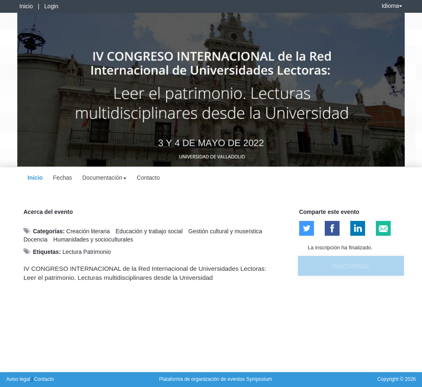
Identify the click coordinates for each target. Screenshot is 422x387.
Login (51, 6)
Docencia (35, 239)
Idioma (392, 5)
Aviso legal (18, 379)
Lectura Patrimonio (86, 252)
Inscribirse (351, 266)
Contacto (148, 177)
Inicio (26, 6)
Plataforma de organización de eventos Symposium (215, 379)
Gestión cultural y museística (225, 231)
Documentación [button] (104, 177)
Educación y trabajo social (149, 231)
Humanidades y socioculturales (93, 239)
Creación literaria (88, 231)
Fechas (62, 177)
